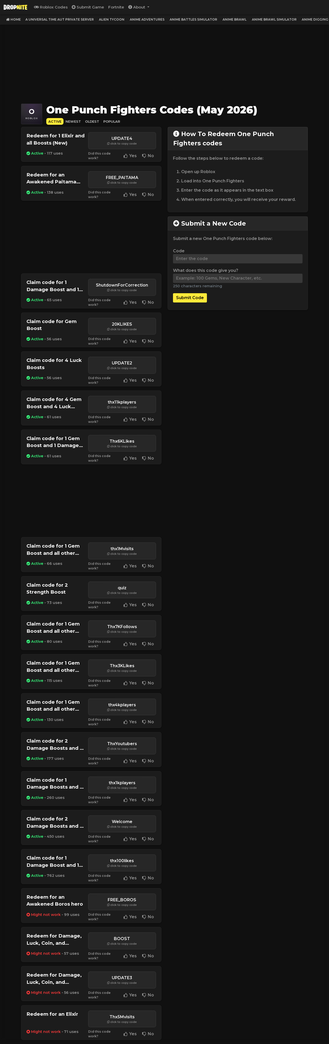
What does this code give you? (205, 270)
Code (179, 250)
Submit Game (88, 7)
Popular (111, 121)
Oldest (92, 121)
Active (54, 121)
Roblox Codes (51, 7)
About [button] (137, 7)
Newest (73, 121)
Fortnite (116, 7)
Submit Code (190, 297)
